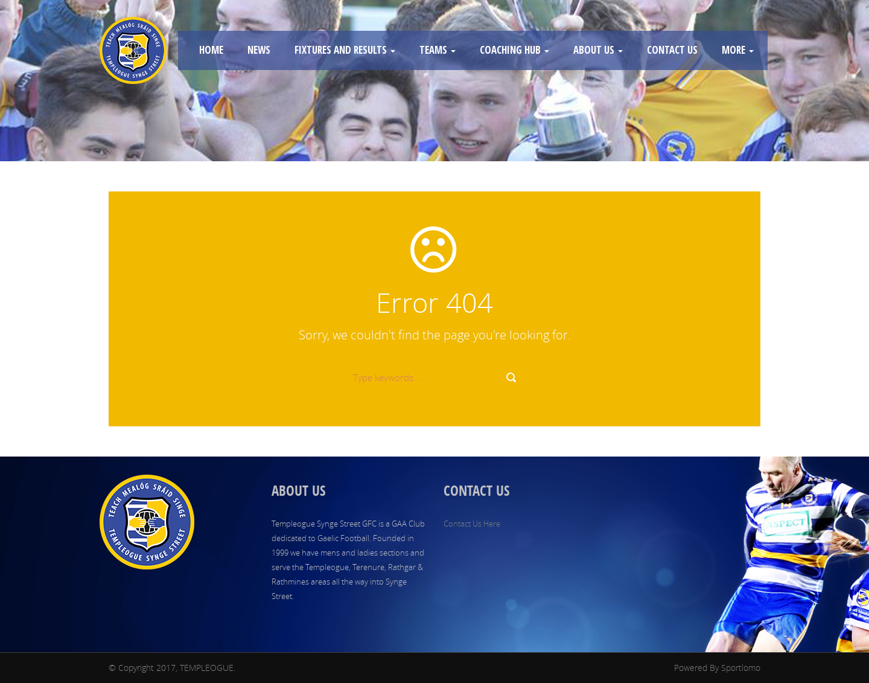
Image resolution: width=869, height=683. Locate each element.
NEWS (258, 50)
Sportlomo (740, 667)
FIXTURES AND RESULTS (344, 50)
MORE (738, 50)
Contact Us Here (472, 523)
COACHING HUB (514, 50)
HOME (211, 50)
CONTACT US (672, 50)
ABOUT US (598, 50)
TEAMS (437, 50)
